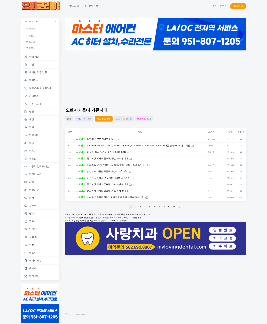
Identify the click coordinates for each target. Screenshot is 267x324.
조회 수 (240, 132)
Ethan (210, 146)
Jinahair (211, 139)
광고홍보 (31, 48)
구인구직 (31, 29)
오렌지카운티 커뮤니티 (86, 110)
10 (174, 206)
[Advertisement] (155, 77)
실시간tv (212, 165)
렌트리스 (31, 42)
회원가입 (238, 6)
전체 (69, 118)
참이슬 (211, 152)
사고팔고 (31, 35)
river (210, 171)
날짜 (230, 132)
